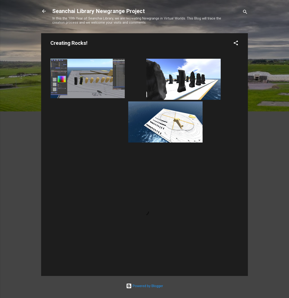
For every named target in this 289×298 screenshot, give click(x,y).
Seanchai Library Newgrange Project (98, 11)
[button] (236, 43)
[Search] (245, 13)
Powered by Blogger (144, 286)
